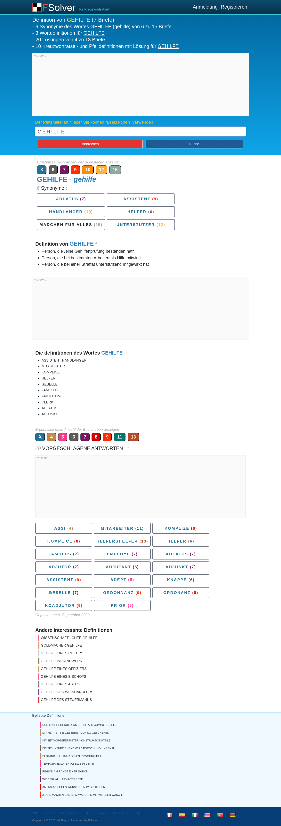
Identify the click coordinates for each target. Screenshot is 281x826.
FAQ (137, 813)
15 (115, 169)
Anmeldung (205, 7)
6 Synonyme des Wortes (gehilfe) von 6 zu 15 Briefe (104, 26)
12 (101, 169)
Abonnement (120, 813)
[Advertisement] (140, 85)
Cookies (49, 813)
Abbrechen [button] (90, 144)
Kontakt (101, 813)
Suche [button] (194, 144)
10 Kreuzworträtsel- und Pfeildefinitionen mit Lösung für (107, 46)
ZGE (35, 813)
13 (133, 436)
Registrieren (234, 7)
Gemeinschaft (69, 813)
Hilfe (87, 813)
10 (87, 169)
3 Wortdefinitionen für (70, 33)
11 (119, 436)
